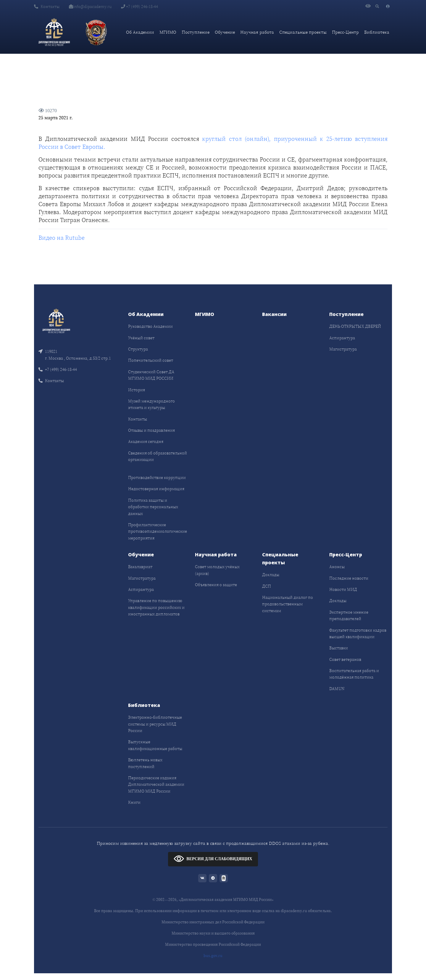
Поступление (195, 32)
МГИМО (167, 32)
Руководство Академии (150, 326)
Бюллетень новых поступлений (145, 763)
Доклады (270, 575)
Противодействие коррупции (157, 477)
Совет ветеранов (345, 659)
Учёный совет (141, 338)
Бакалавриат (140, 567)
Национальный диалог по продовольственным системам (287, 604)
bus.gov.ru (213, 955)
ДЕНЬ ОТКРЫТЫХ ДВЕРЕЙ (355, 326)
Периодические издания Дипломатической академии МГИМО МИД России (156, 784)
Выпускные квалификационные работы (155, 745)
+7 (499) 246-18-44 (139, 6)
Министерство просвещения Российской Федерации (213, 944)
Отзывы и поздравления (151, 430)
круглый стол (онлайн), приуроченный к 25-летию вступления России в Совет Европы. (213, 143)
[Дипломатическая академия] (54, 32)
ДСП (266, 586)
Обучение (225, 32)
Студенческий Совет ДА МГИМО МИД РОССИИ (151, 375)
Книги (134, 802)
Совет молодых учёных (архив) (217, 570)
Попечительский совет (150, 360)
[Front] (56, 320)
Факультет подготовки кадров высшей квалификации (357, 633)
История (136, 390)
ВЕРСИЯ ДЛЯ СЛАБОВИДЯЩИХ (213, 858)
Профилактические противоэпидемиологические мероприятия (157, 531)
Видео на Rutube (61, 238)
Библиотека (376, 32)
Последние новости (348, 578)
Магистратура (343, 349)
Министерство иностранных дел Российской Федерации (213, 922)
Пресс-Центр (345, 32)
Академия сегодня (145, 441)
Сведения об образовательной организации (157, 456)
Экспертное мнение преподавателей (348, 615)
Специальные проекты (303, 32)
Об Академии (140, 32)
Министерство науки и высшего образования (213, 933)
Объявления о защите (216, 585)
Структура (138, 349)
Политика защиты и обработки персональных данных (153, 506)
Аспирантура (342, 338)
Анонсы (337, 567)
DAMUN (336, 689)
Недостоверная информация (156, 489)
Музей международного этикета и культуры (151, 404)
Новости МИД (343, 589)
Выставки (338, 648)
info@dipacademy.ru (90, 6)
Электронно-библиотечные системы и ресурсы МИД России (155, 724)
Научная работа (257, 32)
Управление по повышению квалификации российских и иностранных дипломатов (156, 607)
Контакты (46, 6)
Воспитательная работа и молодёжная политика (354, 674)
